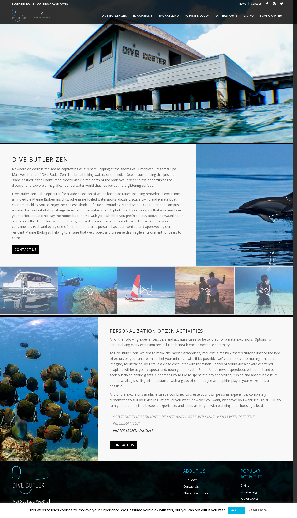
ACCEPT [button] (236, 510)
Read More (257, 510)
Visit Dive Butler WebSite (30, 490)
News (242, 3)
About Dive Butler (198, 482)
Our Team (193, 469)
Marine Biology (254, 500)
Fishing (249, 494)
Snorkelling (252, 481)
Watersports (253, 487)
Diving (248, 474)
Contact (256, 3)
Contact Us (25, 244)
